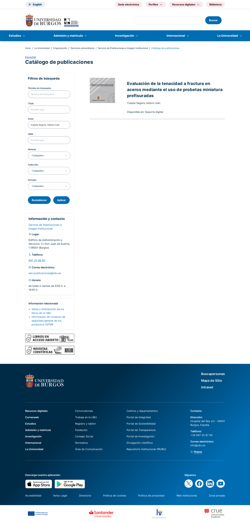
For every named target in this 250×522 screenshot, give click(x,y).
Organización (60, 48)
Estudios (15, 35)
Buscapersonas (213, 374)
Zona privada (217, 495)
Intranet (207, 387)
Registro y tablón (85, 423)
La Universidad (227, 35)
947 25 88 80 (37, 260)
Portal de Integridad (139, 417)
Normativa (81, 442)
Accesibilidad (33, 495)
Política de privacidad (151, 495)
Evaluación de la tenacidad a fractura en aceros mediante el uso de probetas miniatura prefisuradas (175, 89)
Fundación (81, 430)
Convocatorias (84, 410)
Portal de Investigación (140, 436)
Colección (33, 164)
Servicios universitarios (82, 48)
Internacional (176, 35)
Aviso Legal (60, 495)
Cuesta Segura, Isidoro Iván (143, 103)
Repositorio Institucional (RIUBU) (146, 449)
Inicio (28, 48)
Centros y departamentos (142, 410)
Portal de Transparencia (141, 430)
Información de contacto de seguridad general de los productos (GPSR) (48, 320)
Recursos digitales (36, 410)
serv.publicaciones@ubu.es (45, 273)
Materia (32, 149)
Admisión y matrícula (68, 35)
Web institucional (186, 495)
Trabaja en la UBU (86, 417)
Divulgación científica (140, 442)
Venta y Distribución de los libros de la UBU (48, 311)
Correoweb (32, 417)
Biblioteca (215, 4)
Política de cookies (114, 495)
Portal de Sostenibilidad (141, 423)
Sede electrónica (128, 4)
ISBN (30, 134)
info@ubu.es (197, 445)
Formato (32, 180)
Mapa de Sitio (211, 380)
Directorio (85, 495)
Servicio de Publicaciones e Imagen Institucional (123, 48)
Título (31, 103)
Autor (31, 118)
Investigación (124, 35)
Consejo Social (84, 436)
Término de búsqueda (39, 88)
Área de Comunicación (89, 449)
